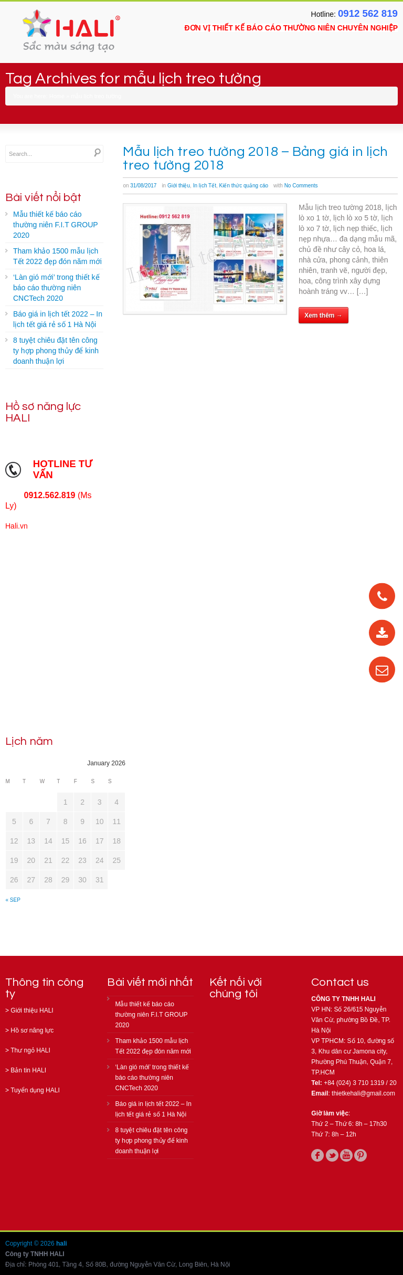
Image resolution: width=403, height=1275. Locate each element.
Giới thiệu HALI (31, 1010)
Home (57, 96)
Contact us (340, 982)
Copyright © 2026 (30, 1243)
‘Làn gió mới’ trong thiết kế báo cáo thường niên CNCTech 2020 (56, 287)
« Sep (13, 900)
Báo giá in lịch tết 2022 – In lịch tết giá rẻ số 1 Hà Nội (57, 319)
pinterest (360, 1155)
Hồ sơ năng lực (32, 1030)
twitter (332, 1155)
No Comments (301, 185)
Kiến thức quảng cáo (244, 185)
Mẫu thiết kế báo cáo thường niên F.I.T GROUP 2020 (55, 224)
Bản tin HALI (28, 1070)
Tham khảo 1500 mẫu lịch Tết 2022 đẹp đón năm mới (57, 256)
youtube (346, 1155)
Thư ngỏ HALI (30, 1050)
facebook (317, 1155)
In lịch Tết (204, 185)
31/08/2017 (143, 185)
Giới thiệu (178, 185)
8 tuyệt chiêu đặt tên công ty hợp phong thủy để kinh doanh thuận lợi (56, 350)
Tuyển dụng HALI (35, 1090)
